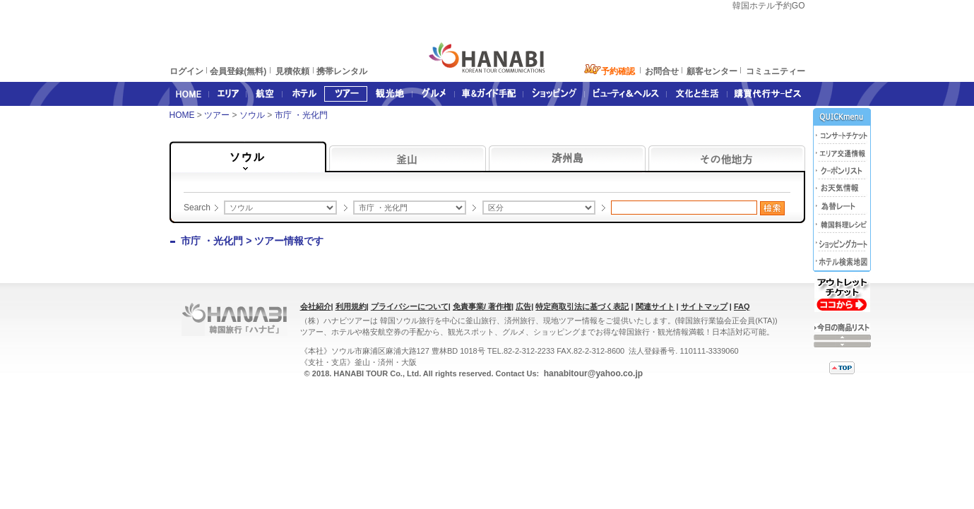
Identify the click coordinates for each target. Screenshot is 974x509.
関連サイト (655, 306)
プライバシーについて (410, 306)
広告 (523, 306)
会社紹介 (315, 306)
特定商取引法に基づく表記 (582, 306)
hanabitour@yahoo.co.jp (592, 373)
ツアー (218, 115)
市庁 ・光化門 (303, 115)
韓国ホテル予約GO (768, 6)
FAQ (742, 306)
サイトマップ (704, 306)
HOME (182, 115)
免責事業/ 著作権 (482, 306)
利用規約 (351, 306)
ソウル (253, 115)
